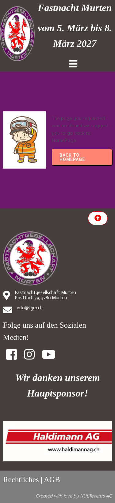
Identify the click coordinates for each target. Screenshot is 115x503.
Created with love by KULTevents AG (74, 496)
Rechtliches (21, 479)
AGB (52, 479)
